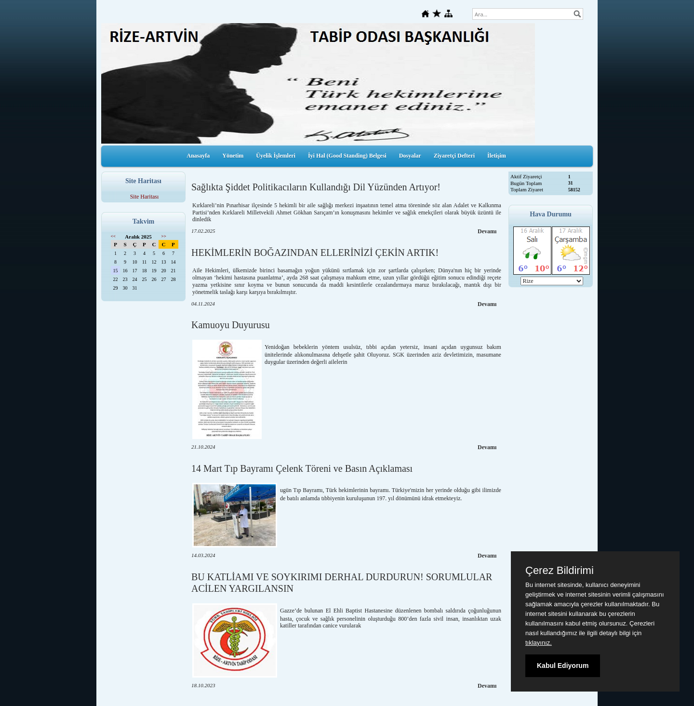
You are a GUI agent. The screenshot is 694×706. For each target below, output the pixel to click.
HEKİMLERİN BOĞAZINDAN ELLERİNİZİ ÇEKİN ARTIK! (315, 252)
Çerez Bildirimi (559, 570)
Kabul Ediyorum (562, 665)
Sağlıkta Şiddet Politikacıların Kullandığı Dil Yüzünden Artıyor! (315, 187)
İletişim (496, 155)
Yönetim (232, 155)
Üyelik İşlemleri (275, 155)
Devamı (487, 231)
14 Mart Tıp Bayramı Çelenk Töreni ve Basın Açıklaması (302, 468)
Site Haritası (144, 196)
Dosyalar (410, 155)
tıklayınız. (538, 642)
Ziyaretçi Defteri (454, 155)
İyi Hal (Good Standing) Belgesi (347, 155)
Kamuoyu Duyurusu (230, 325)
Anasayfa (198, 155)
